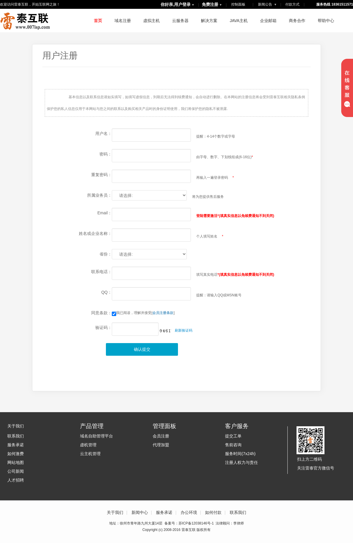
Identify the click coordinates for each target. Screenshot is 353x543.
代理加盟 (161, 444)
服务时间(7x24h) (240, 453)
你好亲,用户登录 (176, 4)
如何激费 (15, 453)
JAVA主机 (239, 20)
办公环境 (189, 512)
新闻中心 (139, 512)
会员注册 (161, 436)
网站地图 (15, 462)
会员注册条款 (163, 313)
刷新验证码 (183, 330)
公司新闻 (15, 471)
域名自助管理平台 (96, 436)
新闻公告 (267, 4)
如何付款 (213, 512)
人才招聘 (15, 480)
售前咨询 (233, 444)
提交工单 (233, 436)
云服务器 (180, 20)
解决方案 (209, 20)
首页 (98, 20)
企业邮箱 (268, 20)
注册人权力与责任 (241, 462)
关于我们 (15, 426)
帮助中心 (326, 20)
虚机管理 (88, 444)
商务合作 (297, 20)
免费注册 (210, 4)
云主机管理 (90, 453)
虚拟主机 (151, 20)
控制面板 (238, 4)
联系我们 (15, 436)
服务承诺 (15, 444)
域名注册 (122, 20)
